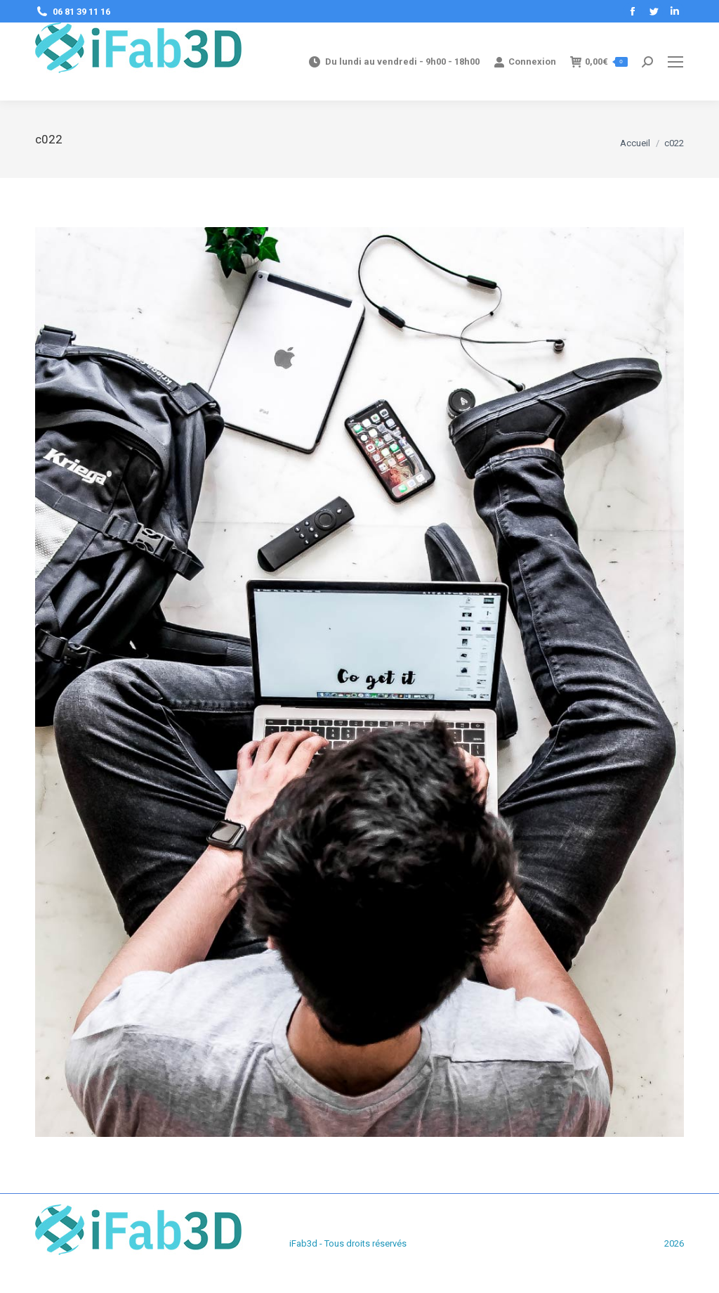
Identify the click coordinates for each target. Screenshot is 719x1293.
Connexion (525, 61)
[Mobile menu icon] (675, 61)
